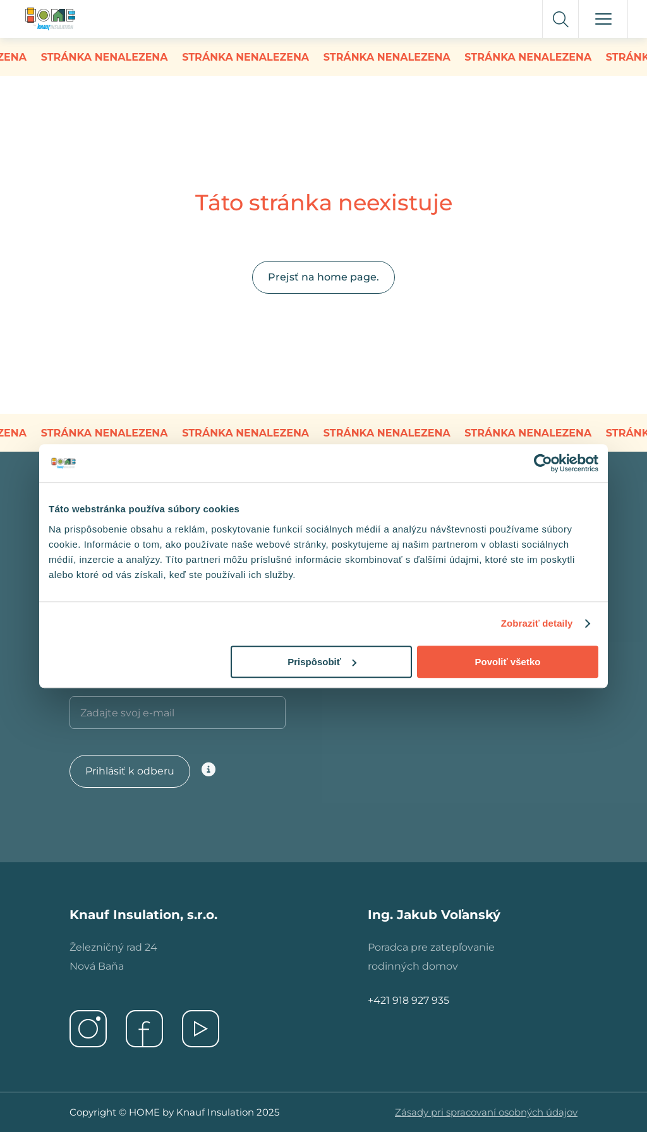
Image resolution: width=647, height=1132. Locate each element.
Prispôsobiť (321, 661)
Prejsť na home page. (323, 277)
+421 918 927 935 (408, 1000)
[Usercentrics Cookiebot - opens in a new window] (543, 463)
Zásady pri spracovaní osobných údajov (486, 1112)
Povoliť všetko (508, 661)
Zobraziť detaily (537, 623)
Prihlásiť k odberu (129, 771)
